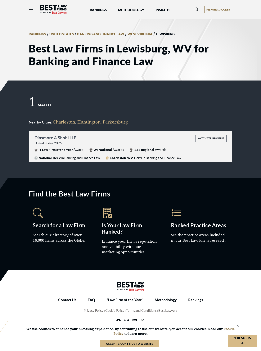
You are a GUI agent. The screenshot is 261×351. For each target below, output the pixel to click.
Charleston (64, 122)
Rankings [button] (98, 10)
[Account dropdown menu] (218, 9)
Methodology (166, 300)
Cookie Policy (114, 311)
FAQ (91, 300)
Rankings (195, 300)
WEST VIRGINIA (140, 34)
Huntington (89, 122)
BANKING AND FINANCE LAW (100, 34)
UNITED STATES (61, 34)
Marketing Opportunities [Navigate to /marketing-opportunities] (130, 231)
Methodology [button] (131, 10)
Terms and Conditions (141, 311)
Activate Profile (211, 138)
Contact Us (67, 300)
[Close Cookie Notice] (235, 326)
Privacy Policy (93, 311)
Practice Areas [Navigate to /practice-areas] (199, 231)
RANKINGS (37, 34)
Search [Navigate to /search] (61, 231)
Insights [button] (163, 10)
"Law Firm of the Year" (124, 300)
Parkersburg (115, 122)
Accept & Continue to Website (129, 343)
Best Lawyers (167, 311)
